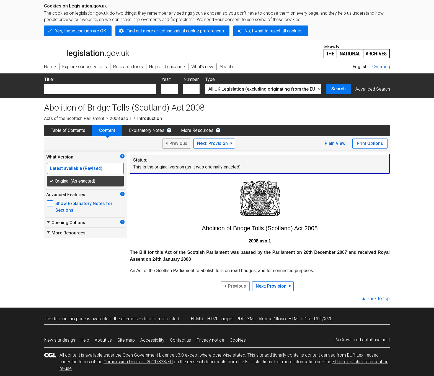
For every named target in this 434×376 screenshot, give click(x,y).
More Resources (197, 130)
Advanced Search (372, 89)
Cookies (238, 340)
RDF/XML (323, 318)
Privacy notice (210, 340)
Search (338, 88)
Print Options (370, 143)
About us (103, 340)
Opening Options (65, 222)
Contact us (180, 340)
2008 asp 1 (121, 118)
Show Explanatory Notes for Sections (83, 207)
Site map (126, 340)
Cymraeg (381, 66)
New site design (59, 340)
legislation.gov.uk (86, 51)
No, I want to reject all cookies (273, 31)
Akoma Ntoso (272, 318)
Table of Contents (68, 130)
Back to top (378, 298)
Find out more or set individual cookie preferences (175, 31)
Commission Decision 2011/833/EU (138, 361)
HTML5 (198, 318)
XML (251, 318)
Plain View (335, 143)
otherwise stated (229, 355)
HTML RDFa (300, 318)
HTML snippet (220, 318)
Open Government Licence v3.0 (153, 355)
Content (107, 130)
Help (85, 340)
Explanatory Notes (146, 130)
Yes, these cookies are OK (80, 31)
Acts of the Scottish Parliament (74, 118)
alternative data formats (144, 318)
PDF (240, 318)
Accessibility (152, 340)
